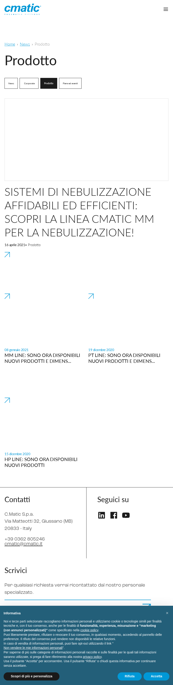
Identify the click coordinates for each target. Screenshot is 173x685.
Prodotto (48, 83)
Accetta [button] (156, 676)
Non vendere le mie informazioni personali (33, 648)
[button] (167, 613)
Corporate (29, 83)
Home (10, 44)
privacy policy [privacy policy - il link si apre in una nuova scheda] (92, 657)
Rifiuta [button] (130, 676)
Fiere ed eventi (70, 83)
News (25, 44)
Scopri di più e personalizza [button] (31, 676)
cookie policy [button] (89, 630)
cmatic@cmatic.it (24, 544)
